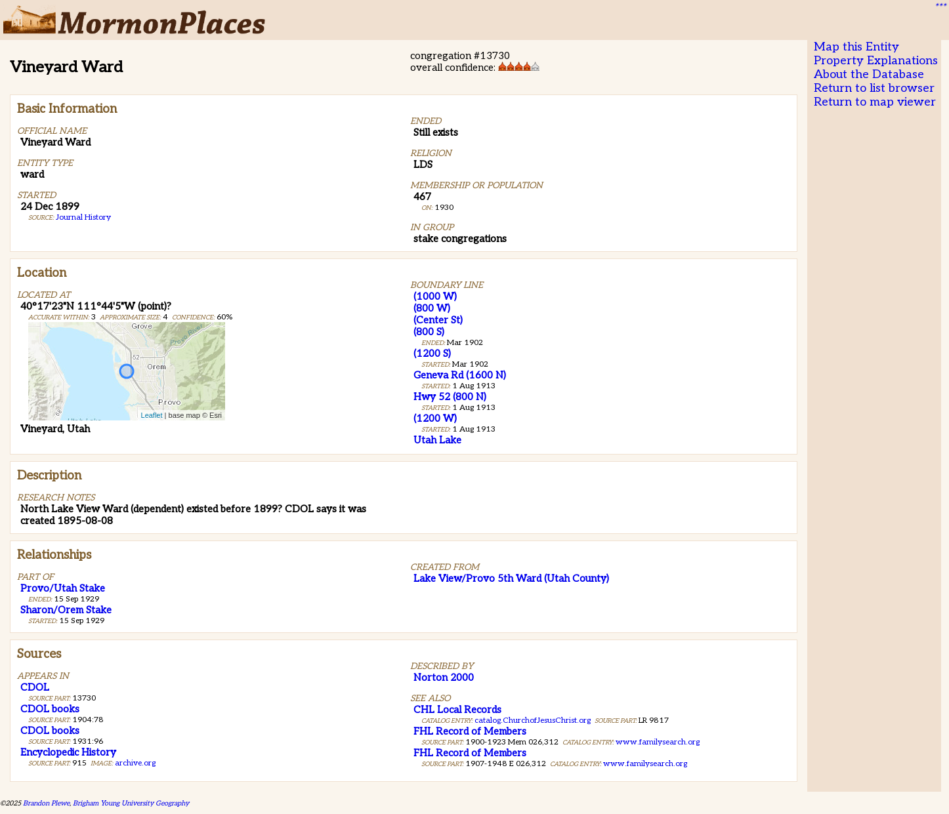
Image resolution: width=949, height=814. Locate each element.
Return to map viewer (875, 102)
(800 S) (428, 332)
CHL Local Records (457, 710)
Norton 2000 (443, 677)
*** (940, 7)
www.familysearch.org (658, 742)
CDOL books (49, 709)
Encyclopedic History (68, 752)
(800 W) (431, 308)
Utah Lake (437, 440)
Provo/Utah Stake (62, 588)
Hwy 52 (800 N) (449, 397)
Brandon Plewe (46, 803)
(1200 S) (432, 353)
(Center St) (438, 320)
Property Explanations (876, 61)
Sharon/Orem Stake (66, 610)
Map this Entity (856, 47)
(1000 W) (435, 296)
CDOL (34, 687)
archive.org (135, 763)
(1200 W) (435, 418)
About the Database (869, 74)
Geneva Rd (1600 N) (459, 375)
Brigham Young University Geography (131, 803)
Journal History (83, 217)
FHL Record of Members (469, 731)
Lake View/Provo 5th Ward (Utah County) (511, 578)
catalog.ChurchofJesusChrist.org (532, 720)
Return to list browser (874, 88)
